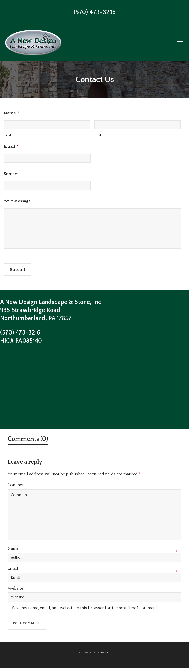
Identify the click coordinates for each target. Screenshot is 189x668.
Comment (17, 484)
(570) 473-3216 (95, 12)
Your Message (17, 201)
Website (15, 588)
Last (98, 135)
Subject (11, 173)
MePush (105, 652)
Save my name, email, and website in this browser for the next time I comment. (85, 608)
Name (12, 113)
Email (11, 146)
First (7, 135)
